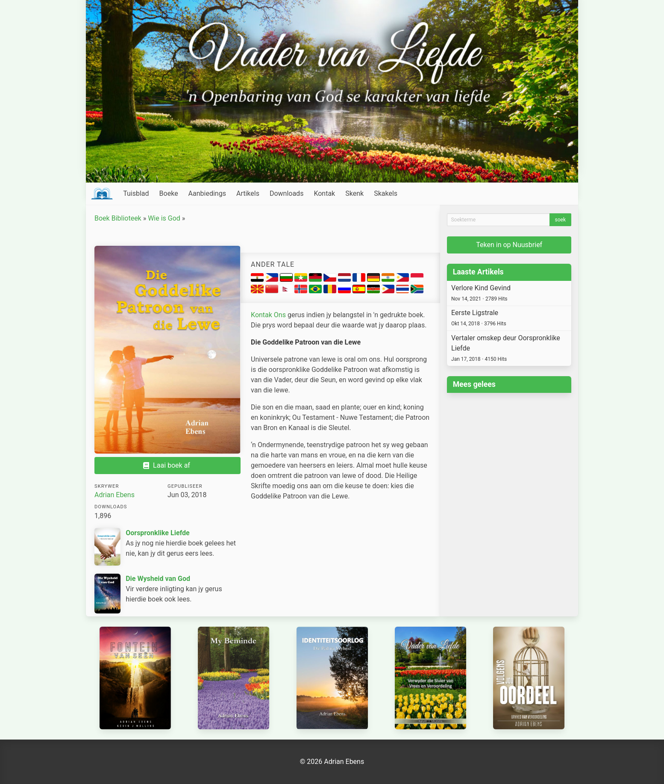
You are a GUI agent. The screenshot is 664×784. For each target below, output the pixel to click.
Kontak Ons (268, 315)
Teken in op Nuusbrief (509, 245)
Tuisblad (136, 193)
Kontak (324, 193)
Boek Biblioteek (117, 218)
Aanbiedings (207, 193)
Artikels (247, 193)
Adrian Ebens (114, 495)
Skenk (354, 193)
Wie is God (164, 218)
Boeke (168, 193)
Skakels (385, 193)
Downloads (286, 193)
